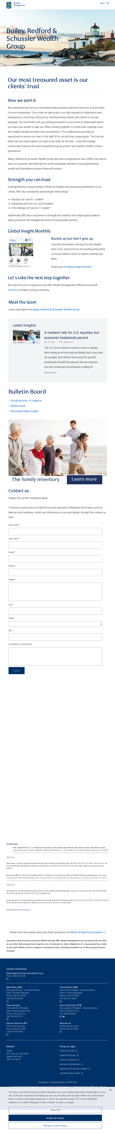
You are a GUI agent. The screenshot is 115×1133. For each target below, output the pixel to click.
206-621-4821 (72, 1029)
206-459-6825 (70, 1013)
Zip (11, 630)
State (12, 618)
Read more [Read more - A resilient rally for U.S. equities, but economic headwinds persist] (50, 372)
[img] (57, 37)
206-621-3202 (19, 1029)
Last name (14, 539)
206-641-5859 (16, 1031)
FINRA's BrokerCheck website (86, 932)
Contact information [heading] (16, 968)
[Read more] (10, 857)
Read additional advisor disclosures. (18, 910)
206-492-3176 (16, 1016)
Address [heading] (10, 1046)
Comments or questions (20, 644)
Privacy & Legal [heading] (67, 1046)
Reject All (55, 1110)
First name (14, 525)
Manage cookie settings (55, 1125)
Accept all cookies (55, 1118)
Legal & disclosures (68, 1055)
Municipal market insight (25, 411)
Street (12, 580)
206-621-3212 (19, 1013)
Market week (18, 406)
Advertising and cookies (70, 1073)
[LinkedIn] (64, 1016)
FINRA (92, 1086)
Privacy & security (67, 1050)
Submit (16, 670)
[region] (57, 1110)
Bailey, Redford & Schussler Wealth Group (56, 309)
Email (12, 552)
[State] (55, 624)
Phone (12, 566)
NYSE (82, 1086)
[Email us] (7, 979)
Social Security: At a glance (26, 400)
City (11, 605)
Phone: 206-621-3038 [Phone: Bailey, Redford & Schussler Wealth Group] (16, 976)
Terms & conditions (68, 1059)
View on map (12, 1059)
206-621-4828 (72, 995)
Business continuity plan (70, 1064)
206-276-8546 (70, 998)
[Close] (110, 1090)
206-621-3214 (72, 1011)
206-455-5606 (16, 998)
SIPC (101, 1086)
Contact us (14, 289)
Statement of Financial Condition (74, 1068)
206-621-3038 (19, 995)
